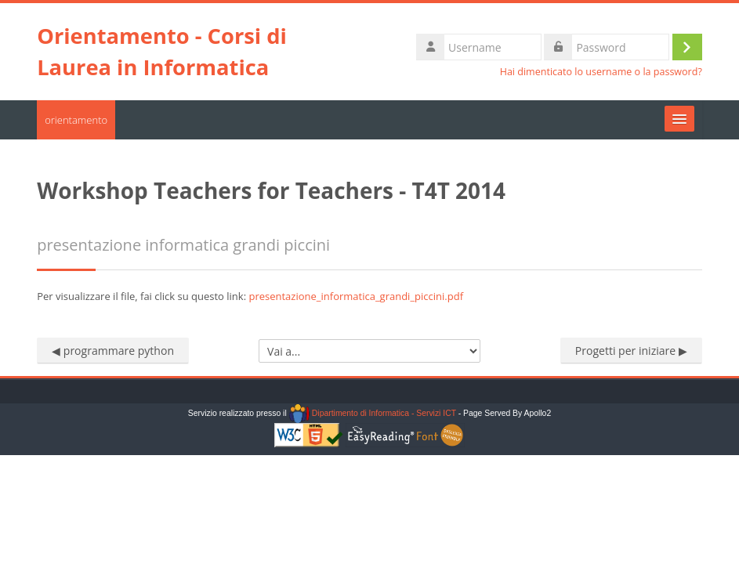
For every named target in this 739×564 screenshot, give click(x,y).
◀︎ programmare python (113, 350)
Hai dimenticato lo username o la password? (601, 71)
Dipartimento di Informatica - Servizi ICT (372, 413)
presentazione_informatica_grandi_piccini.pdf (355, 296)
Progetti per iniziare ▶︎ (631, 350)
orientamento (76, 120)
